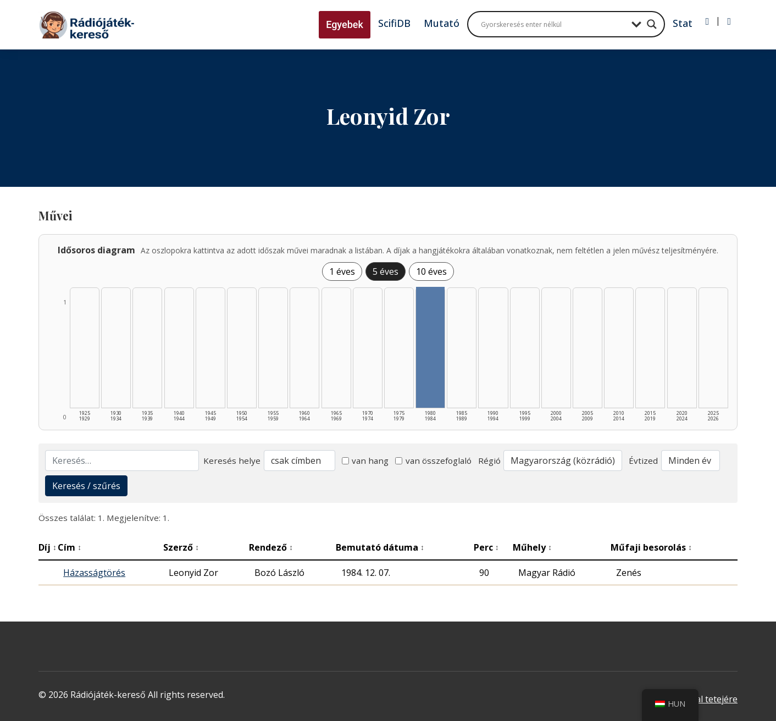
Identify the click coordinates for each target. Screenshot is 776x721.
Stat (682, 23)
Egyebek (344, 24)
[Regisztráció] (729, 21)
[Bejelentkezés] (707, 21)
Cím (69, 547)
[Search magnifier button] (651, 24)
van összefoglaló (433, 460)
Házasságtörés (94, 573)
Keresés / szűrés (86, 486)
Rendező (271, 547)
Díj (47, 547)
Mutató (441, 23)
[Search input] (553, 24)
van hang (365, 460)
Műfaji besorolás (651, 547)
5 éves (385, 271)
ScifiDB (394, 23)
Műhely (532, 547)
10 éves (431, 271)
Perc (486, 547)
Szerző (181, 547)
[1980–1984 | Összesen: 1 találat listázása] (430, 347)
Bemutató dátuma (380, 547)
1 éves (342, 271)
